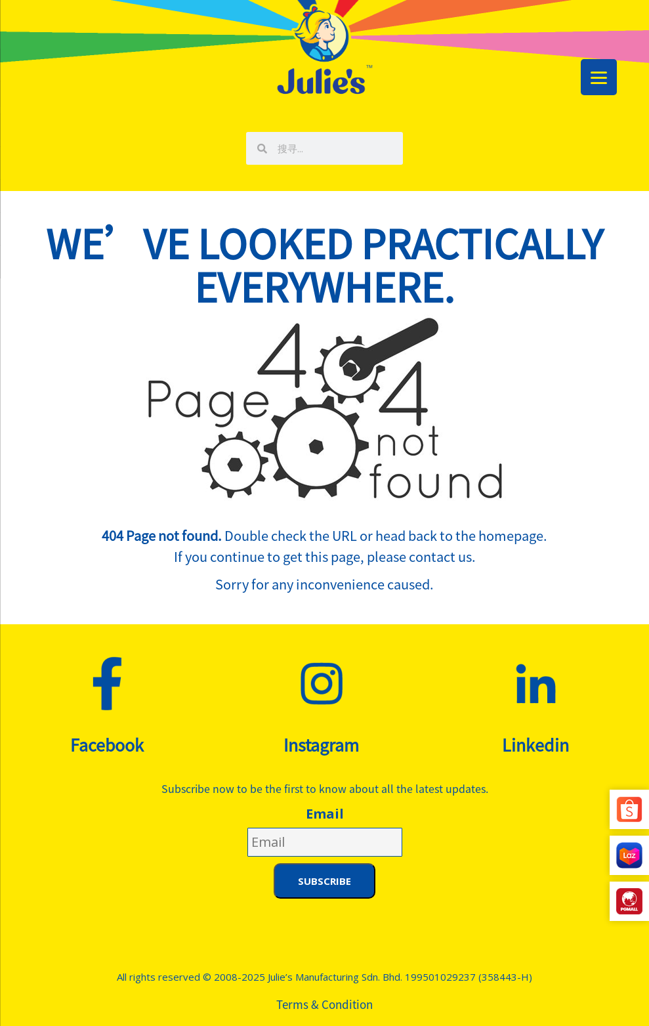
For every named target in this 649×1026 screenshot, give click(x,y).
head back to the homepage (459, 535)
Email (325, 814)
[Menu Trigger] (599, 77)
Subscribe (324, 880)
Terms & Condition (324, 1004)
